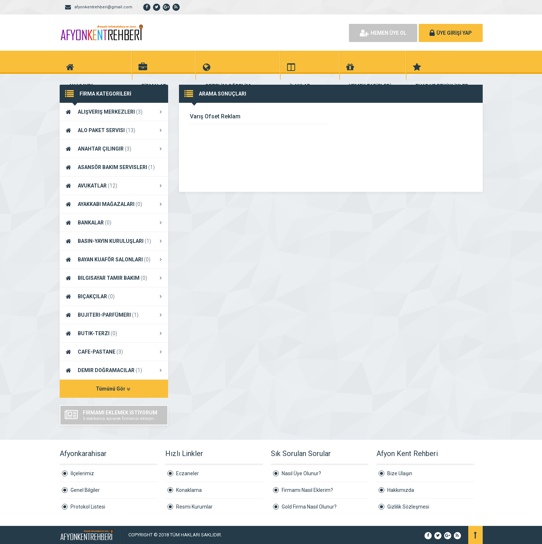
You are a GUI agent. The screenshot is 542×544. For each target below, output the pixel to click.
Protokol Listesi (88, 507)
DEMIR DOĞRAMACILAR (114, 370)
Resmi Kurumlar (194, 507)
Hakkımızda (400, 490)
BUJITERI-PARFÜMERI (114, 315)
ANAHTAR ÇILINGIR (114, 149)
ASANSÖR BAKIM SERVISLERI (114, 167)
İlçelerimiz (82, 473)
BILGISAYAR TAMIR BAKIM (114, 278)
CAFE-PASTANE (114, 352)
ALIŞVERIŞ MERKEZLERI (114, 112)
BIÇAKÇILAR (114, 296)
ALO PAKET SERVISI (114, 130)
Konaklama (189, 490)
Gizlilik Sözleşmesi (408, 507)
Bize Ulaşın (399, 473)
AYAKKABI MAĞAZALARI (114, 204)
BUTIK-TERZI (114, 333)
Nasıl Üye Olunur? (301, 473)
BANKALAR (114, 223)
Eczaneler (187, 473)
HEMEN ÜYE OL (383, 33)
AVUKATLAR (114, 186)
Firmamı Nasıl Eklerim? (307, 490)
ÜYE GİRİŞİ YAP (451, 33)
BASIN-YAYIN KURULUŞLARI (114, 241)
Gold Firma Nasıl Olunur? (309, 507)
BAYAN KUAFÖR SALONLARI (114, 259)
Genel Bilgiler (85, 490)
